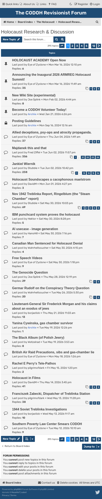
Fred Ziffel (34, 152)
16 (98, 173)
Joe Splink (34, 99)
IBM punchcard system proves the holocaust (46, 214)
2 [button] (72, 45)
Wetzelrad (34, 341)
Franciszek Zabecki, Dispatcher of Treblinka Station (51, 393)
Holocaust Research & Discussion (37, 31)
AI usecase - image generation (35, 229)
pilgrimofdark (36, 367)
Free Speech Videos (27, 258)
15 (93, 173)
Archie (32, 114)
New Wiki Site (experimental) (33, 95)
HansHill (33, 233)
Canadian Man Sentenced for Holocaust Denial (47, 243)
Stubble (32, 168)
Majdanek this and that (29, 148)
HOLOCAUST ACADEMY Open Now (39, 60)
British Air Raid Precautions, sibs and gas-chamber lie (53, 352)
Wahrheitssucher (38, 247)
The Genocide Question (30, 272)
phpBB (17, 489)
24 (98, 157)
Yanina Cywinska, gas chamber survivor (42, 323)
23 (93, 157)
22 (87, 157)
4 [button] (82, 45)
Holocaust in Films (26, 378)
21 (83, 157)
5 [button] (86, 45)
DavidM (32, 183)
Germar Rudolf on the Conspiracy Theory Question (50, 288)
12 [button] (93, 45)
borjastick (34, 312)
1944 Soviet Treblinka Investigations (39, 409)
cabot (24, 492)
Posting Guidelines (26, 121)
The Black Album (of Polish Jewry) (38, 337)
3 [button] (77, 45)
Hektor (32, 218)
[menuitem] (27, 4)
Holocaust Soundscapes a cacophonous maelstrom (51, 179)
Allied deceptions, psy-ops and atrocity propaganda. (52, 132)
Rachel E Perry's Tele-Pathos (34, 363)
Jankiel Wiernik (23, 164)
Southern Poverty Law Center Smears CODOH (47, 424)
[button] (62, 46)
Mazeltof (15, 492)
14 (89, 173)
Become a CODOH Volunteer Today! (39, 109)
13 (84, 173)
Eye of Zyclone (37, 64)
